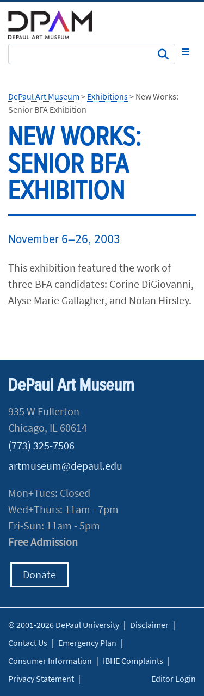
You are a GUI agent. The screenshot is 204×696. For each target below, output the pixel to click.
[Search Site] (91, 54)
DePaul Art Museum (43, 96)
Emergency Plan (87, 642)
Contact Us (27, 642)
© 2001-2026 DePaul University (63, 624)
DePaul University (57, 24)
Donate (39, 574)
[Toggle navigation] (185, 51)
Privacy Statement (41, 678)
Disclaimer (149, 624)
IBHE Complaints (133, 660)
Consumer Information (50, 660)
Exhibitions (107, 96)
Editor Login (173, 678)
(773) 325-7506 (41, 445)
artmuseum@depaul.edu (65, 465)
